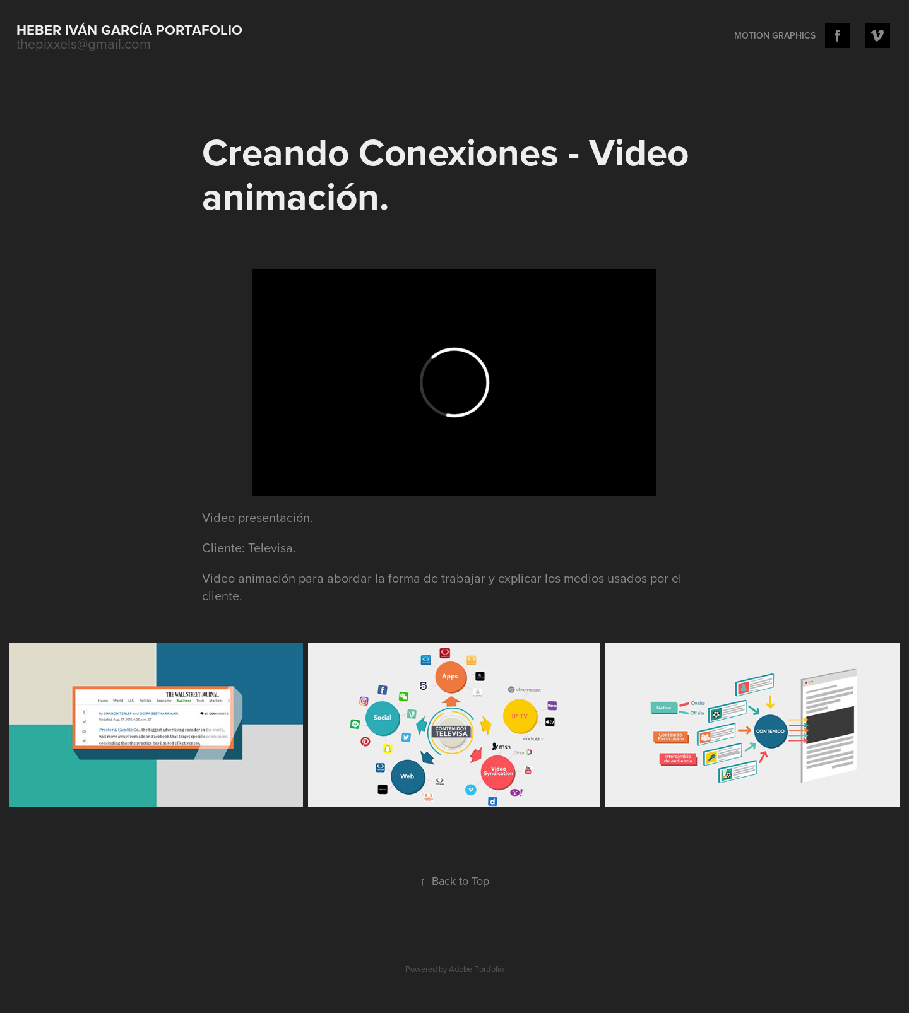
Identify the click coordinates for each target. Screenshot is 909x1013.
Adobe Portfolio (476, 968)
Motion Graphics (775, 35)
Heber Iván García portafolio (129, 30)
